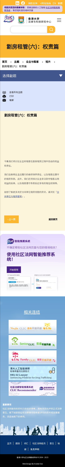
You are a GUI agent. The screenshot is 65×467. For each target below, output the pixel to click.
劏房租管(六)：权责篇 (14, 66)
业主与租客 (32, 61)
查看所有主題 (15, 92)
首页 (4, 61)
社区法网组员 (39, 443)
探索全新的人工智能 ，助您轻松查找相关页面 (32, 9)
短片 (48, 61)
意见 (52, 443)
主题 (16, 61)
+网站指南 (45, 3)
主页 (9, 443)
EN (54, 3)
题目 (18, 443)
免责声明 (34, 449)
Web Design (26, 463)
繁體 (60, 3)
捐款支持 (32, 3)
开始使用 (13, 269)
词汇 (26, 443)
